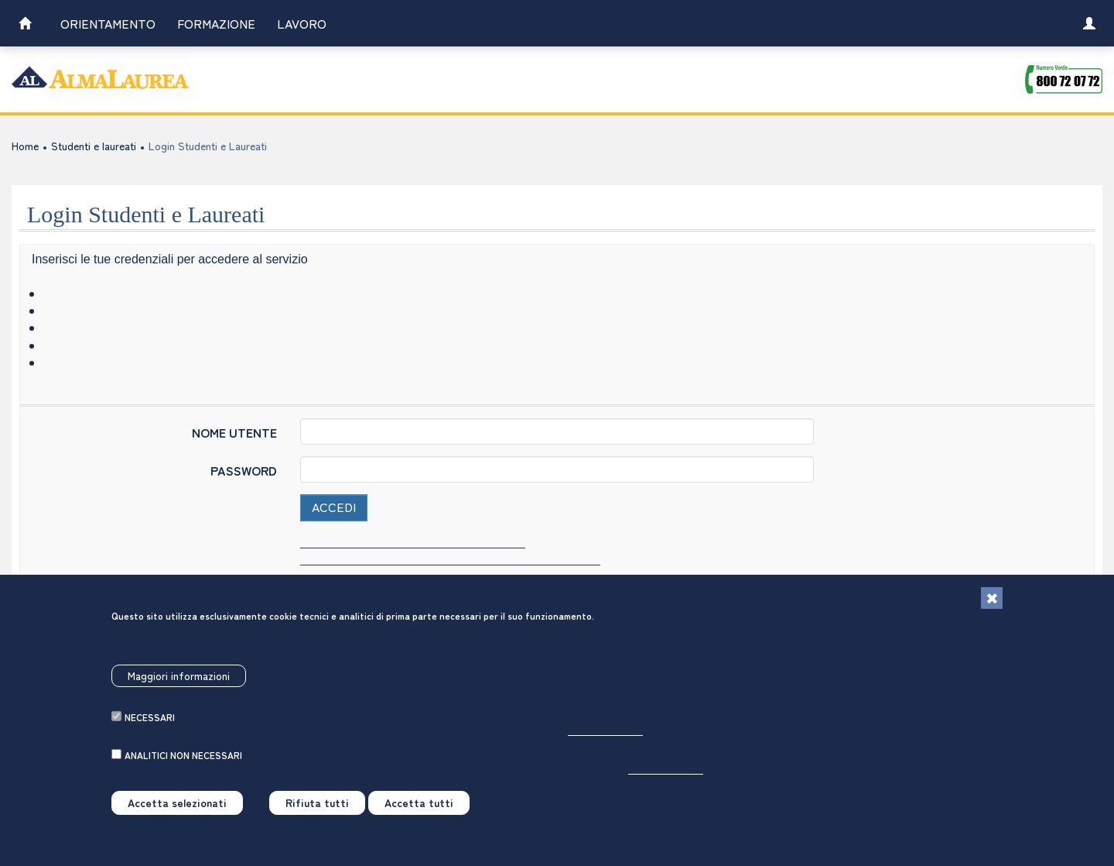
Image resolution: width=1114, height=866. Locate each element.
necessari (150, 723)
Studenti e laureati (93, 145)
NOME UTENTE (234, 432)
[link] (25, 25)
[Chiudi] (992, 605)
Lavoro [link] (301, 23)
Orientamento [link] (107, 23)
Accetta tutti (418, 809)
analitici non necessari (183, 761)
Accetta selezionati (177, 809)
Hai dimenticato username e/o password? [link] (412, 541)
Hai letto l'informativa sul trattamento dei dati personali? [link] (450, 558)
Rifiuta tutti (317, 809)
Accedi (334, 506)
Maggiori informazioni (179, 681)
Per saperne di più (605, 737)
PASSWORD (243, 470)
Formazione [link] (216, 23)
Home (25, 145)
